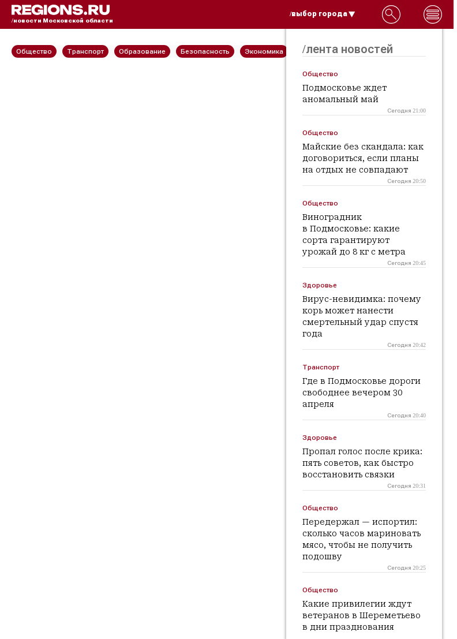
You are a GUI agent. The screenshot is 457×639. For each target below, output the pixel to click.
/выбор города (322, 14)
